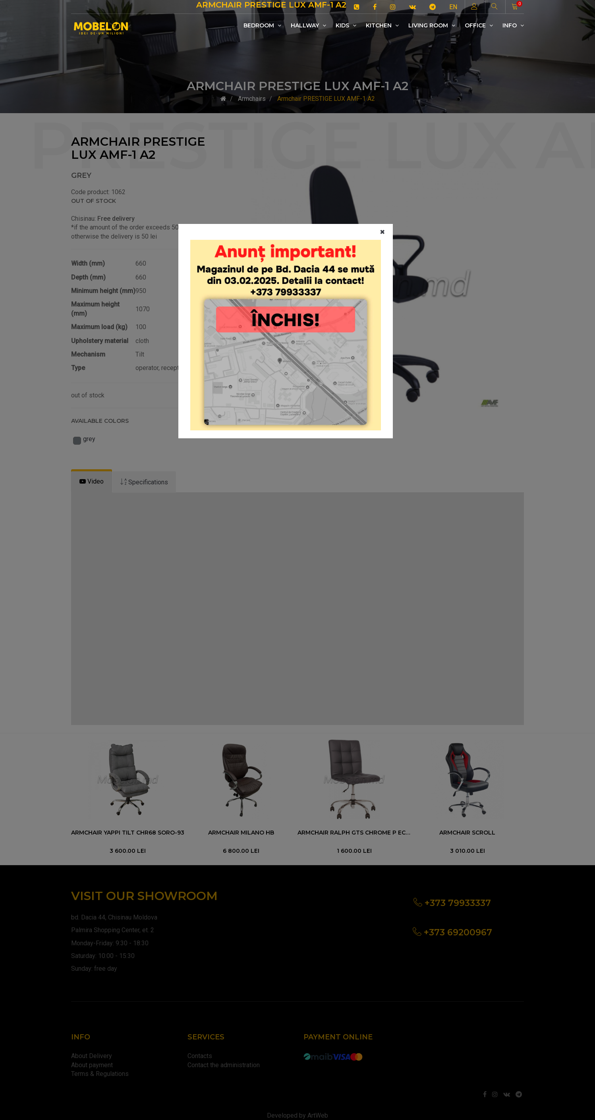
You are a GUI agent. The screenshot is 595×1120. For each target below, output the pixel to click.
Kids (346, 25)
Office (479, 25)
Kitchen (382, 25)
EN (453, 7)
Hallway (308, 25)
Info (513, 25)
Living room (431, 25)
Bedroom (262, 25)
